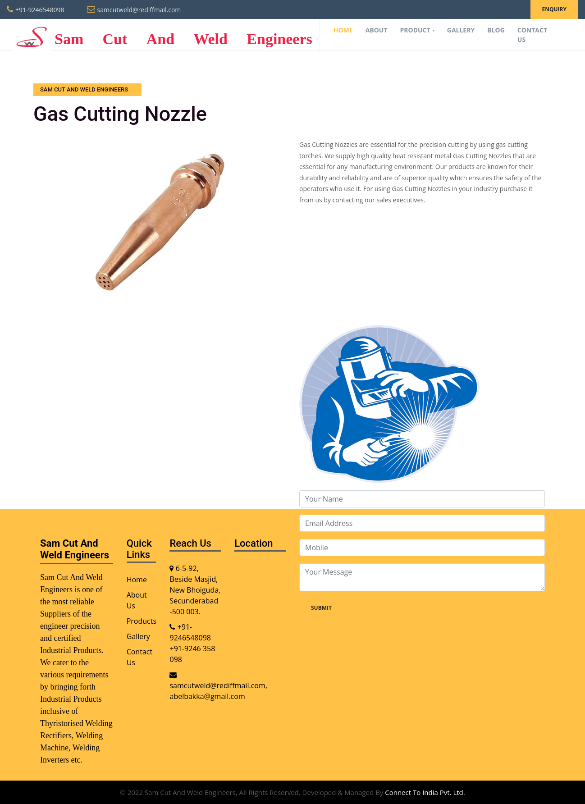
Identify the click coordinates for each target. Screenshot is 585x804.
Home (343, 30)
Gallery (461, 30)
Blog (496, 30)
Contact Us (532, 35)
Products (141, 621)
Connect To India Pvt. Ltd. (425, 792)
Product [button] (416, 30)
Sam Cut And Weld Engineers (163, 34)
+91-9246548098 (39, 9)
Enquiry (554, 9)
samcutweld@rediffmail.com (139, 9)
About (377, 30)
